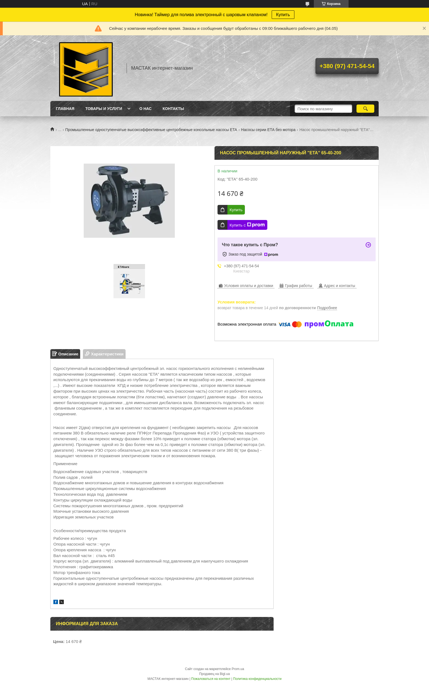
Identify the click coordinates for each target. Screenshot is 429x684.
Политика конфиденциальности (257, 679)
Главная (65, 108)
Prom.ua (238, 669)
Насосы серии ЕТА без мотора (268, 129)
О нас (145, 108)
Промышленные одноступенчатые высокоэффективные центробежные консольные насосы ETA (151, 129)
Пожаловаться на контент (210, 679)
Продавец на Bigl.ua (214, 674)
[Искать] (365, 109)
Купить (283, 14)
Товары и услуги (103, 108)
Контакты (173, 108)
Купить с (247, 224)
